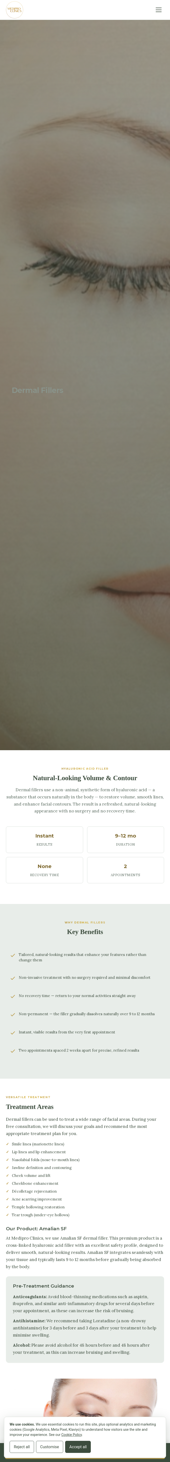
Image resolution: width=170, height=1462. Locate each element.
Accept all (78, 1447)
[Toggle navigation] (158, 9)
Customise (49, 1447)
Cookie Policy (71, 1435)
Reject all (22, 1447)
